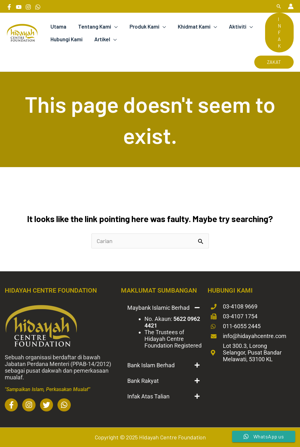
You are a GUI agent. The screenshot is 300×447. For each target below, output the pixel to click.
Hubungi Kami (66, 39)
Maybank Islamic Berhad (158, 307)
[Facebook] (9, 7)
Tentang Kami (93, 26)
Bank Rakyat (143, 380)
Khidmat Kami (190, 26)
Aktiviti (233, 26)
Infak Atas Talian (148, 396)
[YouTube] (19, 7)
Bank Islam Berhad (151, 365)
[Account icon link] (291, 6)
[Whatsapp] (38, 7)
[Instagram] (28, 7)
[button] (279, 6)
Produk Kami (142, 26)
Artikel (101, 39)
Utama (58, 26)
